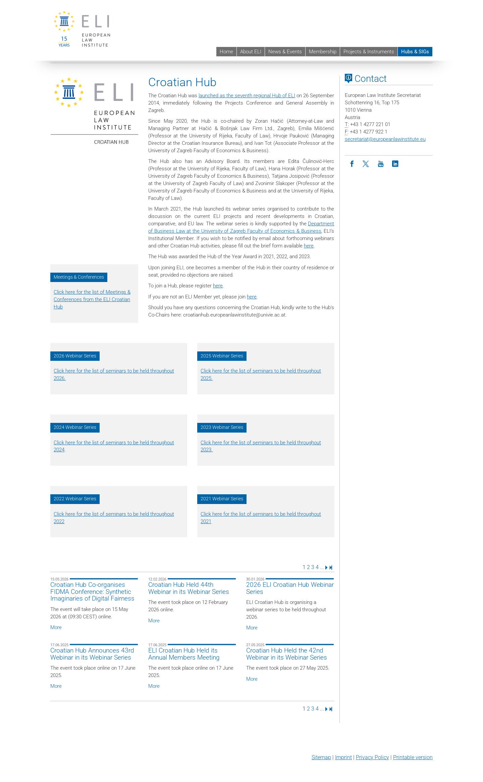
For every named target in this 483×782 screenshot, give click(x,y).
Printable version (413, 757)
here (309, 246)
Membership (322, 52)
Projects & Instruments (368, 52)
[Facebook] (352, 164)
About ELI (250, 52)
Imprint (343, 757)
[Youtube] (381, 164)
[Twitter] (366, 164)
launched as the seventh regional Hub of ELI (247, 96)
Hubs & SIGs (415, 52)
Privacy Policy (372, 757)
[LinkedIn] (395, 164)
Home (226, 52)
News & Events (285, 52)
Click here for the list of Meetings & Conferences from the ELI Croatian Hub (92, 299)
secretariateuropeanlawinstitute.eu (385, 139)
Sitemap (321, 757)
